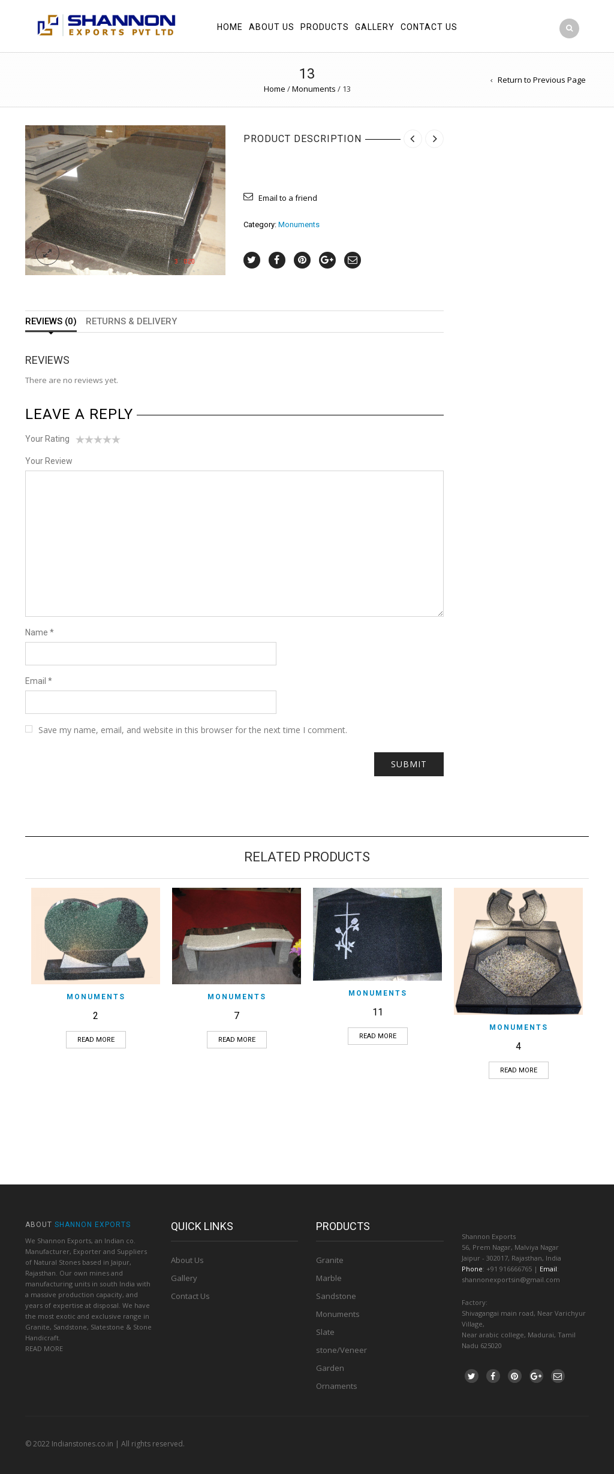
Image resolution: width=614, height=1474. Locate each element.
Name (39, 632)
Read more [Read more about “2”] (96, 1040)
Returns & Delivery (131, 321)
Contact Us (190, 1296)
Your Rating (47, 439)
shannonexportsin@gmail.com (511, 1279)
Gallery (375, 27)
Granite (330, 1260)
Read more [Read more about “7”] (236, 1040)
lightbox (47, 253)
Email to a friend (287, 197)
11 (377, 1012)
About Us (187, 1260)
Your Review (49, 461)
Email (38, 681)
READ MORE (44, 1348)
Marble (329, 1278)
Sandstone (336, 1296)
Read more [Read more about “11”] (377, 1036)
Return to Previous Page (542, 79)
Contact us (429, 27)
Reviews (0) (51, 321)
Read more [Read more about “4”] (518, 1070)
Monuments (314, 88)
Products (324, 27)
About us (271, 27)
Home (230, 27)
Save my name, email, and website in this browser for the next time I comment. (192, 730)
